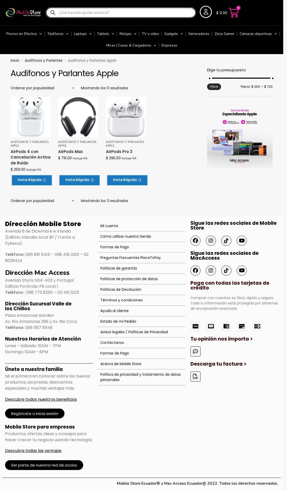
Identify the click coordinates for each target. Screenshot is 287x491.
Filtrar (214, 86)
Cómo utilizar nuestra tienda (125, 236)
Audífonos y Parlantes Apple (30, 144)
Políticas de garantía (118, 268)
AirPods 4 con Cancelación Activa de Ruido (31, 157)
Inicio (15, 60)
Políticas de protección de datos (129, 278)
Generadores (198, 33)
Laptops (83, 34)
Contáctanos (112, 342)
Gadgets (173, 34)
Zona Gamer (224, 33)
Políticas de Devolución (120, 289)
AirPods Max (70, 151)
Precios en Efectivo (24, 34)
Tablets (105, 34)
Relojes (128, 34)
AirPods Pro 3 (119, 151)
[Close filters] (195, 70)
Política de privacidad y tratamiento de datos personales (140, 377)
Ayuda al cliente (114, 310)
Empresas (169, 45)
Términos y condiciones (121, 300)
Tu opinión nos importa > (221, 339)
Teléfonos (58, 34)
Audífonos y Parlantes (43, 60)
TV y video (150, 33)
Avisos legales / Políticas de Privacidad (134, 331)
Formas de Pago (114, 247)
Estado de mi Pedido (118, 321)
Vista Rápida (31, 179)
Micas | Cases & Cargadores (131, 45)
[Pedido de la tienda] (43, 88)
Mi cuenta (109, 225)
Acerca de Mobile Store (120, 363)
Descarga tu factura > (218, 364)
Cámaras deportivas (258, 34)
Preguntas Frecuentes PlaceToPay (130, 257)
